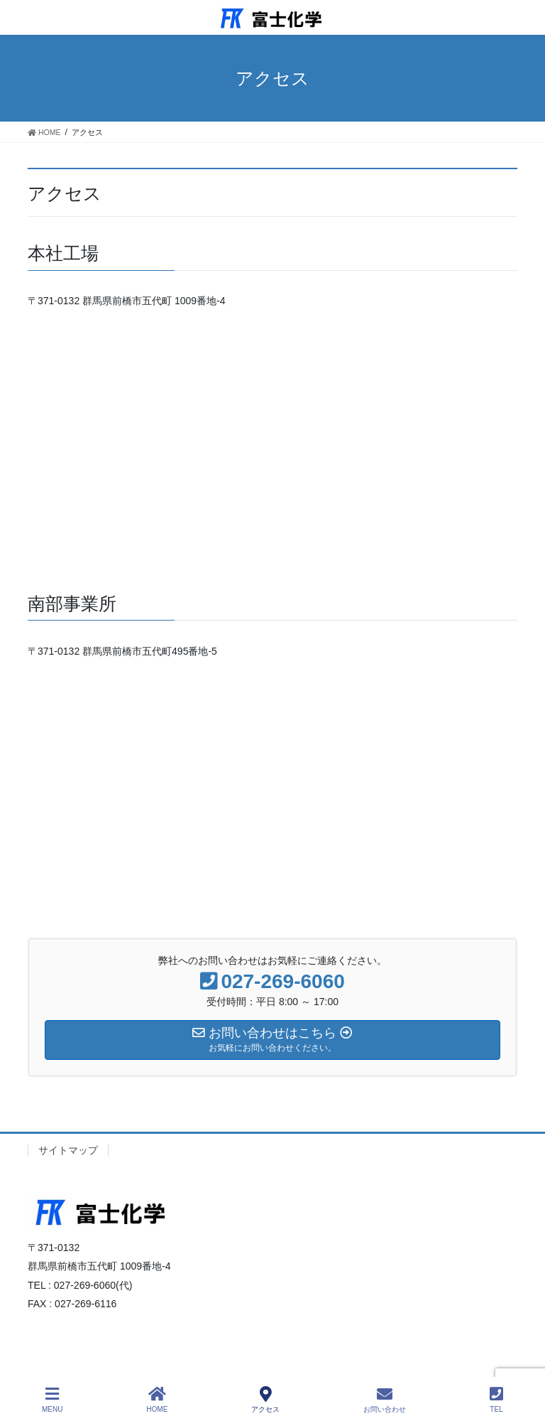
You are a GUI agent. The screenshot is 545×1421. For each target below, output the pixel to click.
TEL (496, 1399)
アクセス (265, 1399)
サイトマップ (68, 1150)
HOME (156, 1399)
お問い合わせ (384, 1399)
